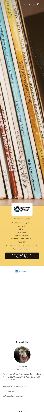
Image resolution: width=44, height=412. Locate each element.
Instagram (26, 249)
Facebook (17, 249)
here (27, 235)
